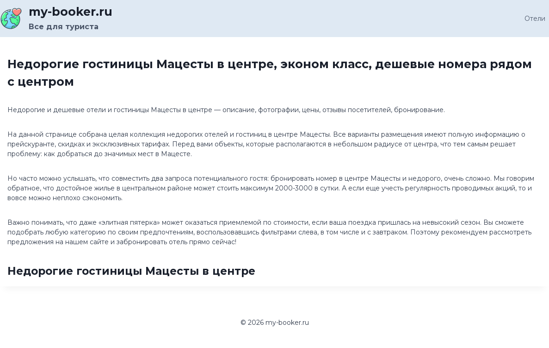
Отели (534, 18)
